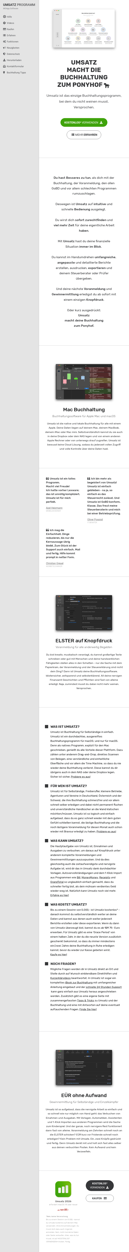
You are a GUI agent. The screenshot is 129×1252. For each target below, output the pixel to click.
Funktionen (9, 41)
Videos (7, 22)
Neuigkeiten (9, 47)
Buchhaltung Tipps (13, 72)
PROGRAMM (19, 4)
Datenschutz (10, 53)
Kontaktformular (12, 66)
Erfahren (8, 35)
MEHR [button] (84, 134)
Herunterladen (10, 60)
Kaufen (7, 29)
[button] (100, 1198)
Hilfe (6, 16)
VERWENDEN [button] (84, 122)
